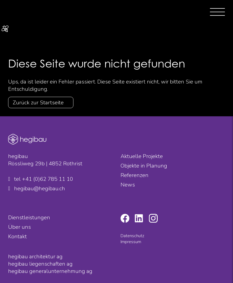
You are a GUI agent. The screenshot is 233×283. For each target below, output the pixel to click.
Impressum (131, 242)
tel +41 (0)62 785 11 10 (40, 179)
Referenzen (134, 175)
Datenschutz (132, 236)
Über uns (19, 227)
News (128, 184)
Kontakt (17, 236)
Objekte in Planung (144, 165)
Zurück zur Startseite (38, 102)
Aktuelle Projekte (142, 156)
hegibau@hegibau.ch (36, 188)
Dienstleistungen (29, 217)
